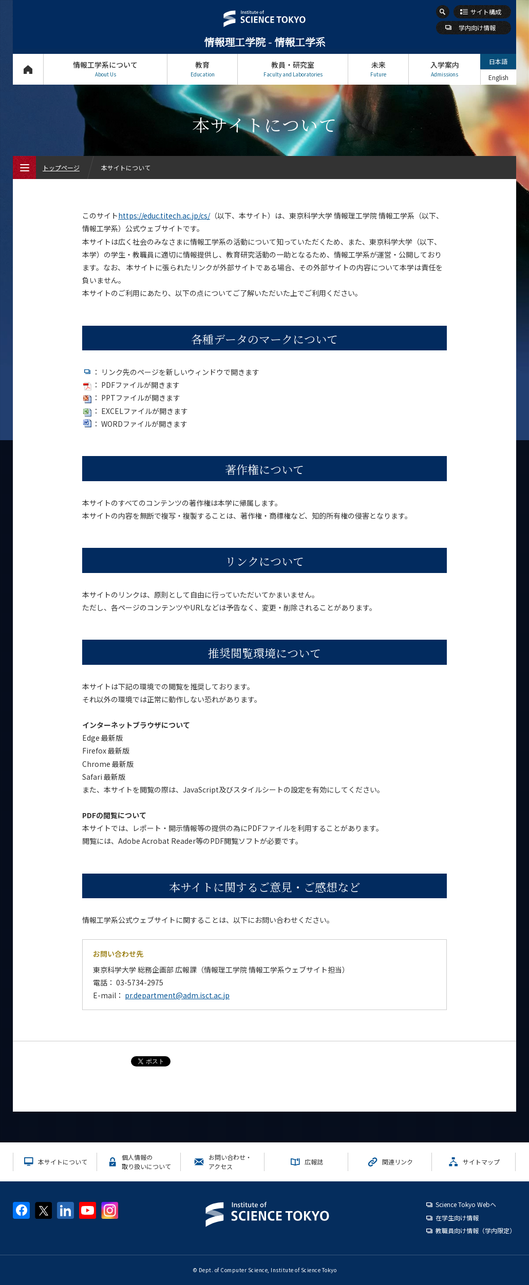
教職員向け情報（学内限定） (476, 1230)
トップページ (28, 69)
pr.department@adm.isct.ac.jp (177, 995)
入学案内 (444, 69)
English (498, 77)
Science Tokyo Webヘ (466, 1204)
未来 (378, 69)
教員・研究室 (293, 69)
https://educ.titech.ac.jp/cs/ (164, 215)
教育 (202, 69)
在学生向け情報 (457, 1217)
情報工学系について (105, 69)
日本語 (498, 61)
